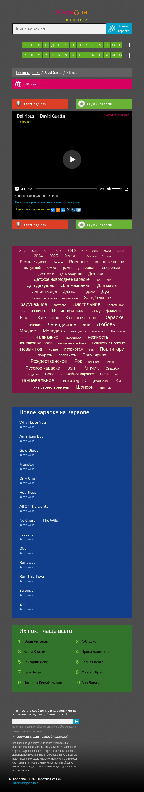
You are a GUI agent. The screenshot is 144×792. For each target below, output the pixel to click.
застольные (115, 305)
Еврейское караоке (44, 298)
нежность (98, 337)
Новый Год (31, 349)
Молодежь (54, 330)
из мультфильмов (106, 311)
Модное (28, 330)
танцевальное (51, 202)
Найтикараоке (123, 29)
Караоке (113, 317)
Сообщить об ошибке (117, 115)
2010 (22, 251)
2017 (84, 251)
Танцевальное (37, 380)
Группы (67, 268)
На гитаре (118, 331)
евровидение (70, 298)
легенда (34, 325)
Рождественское (49, 361)
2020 (107, 251)
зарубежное (34, 304)
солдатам (33, 374)
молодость (78, 331)
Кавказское (48, 317)
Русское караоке (42, 368)
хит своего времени (51, 387)
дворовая (86, 267)
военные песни (109, 262)
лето (86, 325)
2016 (72, 251)
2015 (58, 251)
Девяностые (46, 274)
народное (73, 337)
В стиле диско (33, 262)
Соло (49, 374)
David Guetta (53, 72)
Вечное (58, 262)
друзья (90, 292)
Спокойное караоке (77, 374)
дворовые (111, 267)
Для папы (71, 291)
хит (64, 202)
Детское (96, 273)
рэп (71, 367)
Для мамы (107, 285)
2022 (120, 251)
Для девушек (40, 285)
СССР (104, 374)
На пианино (46, 337)
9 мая (70, 256)
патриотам (73, 349)
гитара (51, 268)
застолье (60, 305)
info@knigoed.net (25, 783)
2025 (53, 256)
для (109, 279)
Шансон (85, 387)
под (91, 349)
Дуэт (106, 291)
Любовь (106, 324)
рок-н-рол (94, 361)
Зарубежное (97, 297)
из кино (38, 311)
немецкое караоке (35, 343)
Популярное (94, 355)
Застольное (87, 304)
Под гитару (112, 349)
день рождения (71, 274)
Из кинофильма (68, 310)
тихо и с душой (73, 381)
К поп (25, 317)
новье (53, 349)
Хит (119, 380)
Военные (78, 261)
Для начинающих (44, 292)
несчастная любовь (72, 343)
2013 (46, 251)
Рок (78, 361)
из (23, 311)
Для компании (75, 285)
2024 (38, 256)
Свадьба (112, 368)
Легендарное (61, 324)
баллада (91, 256)
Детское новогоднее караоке (62, 279)
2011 (34, 251)
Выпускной (32, 268)
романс (110, 361)
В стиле (106, 256)
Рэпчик (91, 368)
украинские (101, 381)
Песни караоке (28, 72)
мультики (98, 331)
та (116, 374)
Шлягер (105, 387)
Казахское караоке (81, 318)
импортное (31, 202)
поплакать (67, 355)
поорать (73, 202)
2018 (95, 251)
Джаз (98, 279)
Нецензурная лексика (109, 343)
